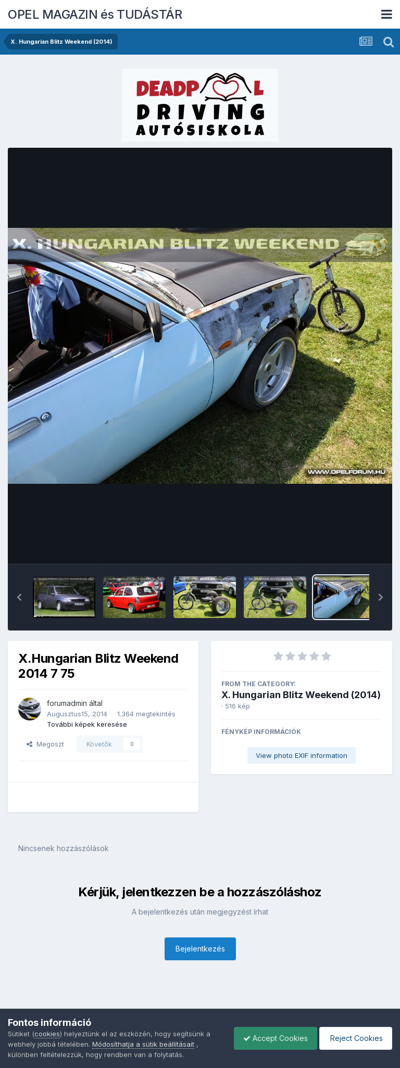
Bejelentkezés (200, 948)
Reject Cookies (354, 1038)
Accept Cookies (270, 1038)
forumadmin (67, 703)
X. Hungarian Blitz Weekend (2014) (301, 694)
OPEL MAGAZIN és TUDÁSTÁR (95, 14)
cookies (47, 1034)
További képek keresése (87, 724)
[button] (19, 597)
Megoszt (45, 744)
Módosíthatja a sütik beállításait (143, 1044)
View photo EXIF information (301, 755)
